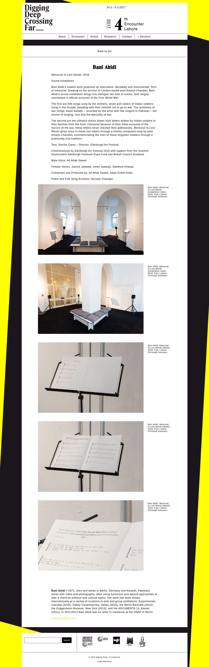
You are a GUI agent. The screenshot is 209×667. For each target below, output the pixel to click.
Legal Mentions (104, 661)
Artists (94, 36)
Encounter (78, 36)
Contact (127, 36)
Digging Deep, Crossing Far (108, 657)
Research (110, 36)
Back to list (104, 51)
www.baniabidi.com (63, 618)
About (62, 36)
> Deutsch (144, 36)
